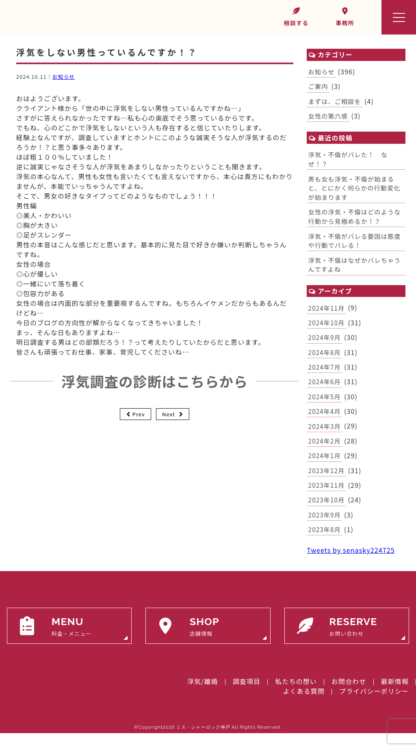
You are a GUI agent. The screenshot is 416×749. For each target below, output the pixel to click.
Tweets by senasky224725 (351, 566)
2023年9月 (325, 530)
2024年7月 (325, 377)
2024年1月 (325, 469)
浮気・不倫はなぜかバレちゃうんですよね (353, 271)
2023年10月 (327, 514)
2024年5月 (325, 407)
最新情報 (395, 697)
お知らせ (63, 76)
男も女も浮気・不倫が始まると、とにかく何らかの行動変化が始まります (353, 191)
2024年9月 (325, 346)
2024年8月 (325, 361)
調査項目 (246, 697)
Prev (138, 414)
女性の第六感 (329, 118)
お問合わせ (349, 697)
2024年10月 (327, 331)
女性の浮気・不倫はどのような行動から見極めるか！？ (353, 222)
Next (168, 414)
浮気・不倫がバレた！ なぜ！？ (350, 161)
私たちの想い (296, 697)
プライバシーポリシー (374, 707)
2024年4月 (325, 423)
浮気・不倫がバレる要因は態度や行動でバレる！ (353, 246)
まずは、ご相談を (336, 102)
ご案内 (318, 87)
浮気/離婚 (202, 697)
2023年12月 (327, 484)
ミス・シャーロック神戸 (203, 743)
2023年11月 (327, 499)
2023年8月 (325, 545)
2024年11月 (327, 315)
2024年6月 (325, 392)
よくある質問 (304, 707)
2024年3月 (325, 438)
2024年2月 (325, 453)
